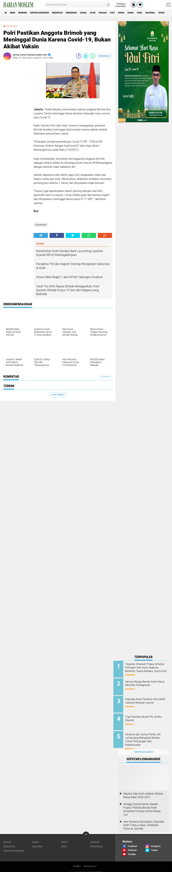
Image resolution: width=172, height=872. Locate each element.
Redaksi (77, 862)
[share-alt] (41, 235)
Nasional (37, 842)
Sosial (93, 12)
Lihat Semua (58, 395)
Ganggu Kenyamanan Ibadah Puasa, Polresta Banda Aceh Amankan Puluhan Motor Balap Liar (142, 805)
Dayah (146, 12)
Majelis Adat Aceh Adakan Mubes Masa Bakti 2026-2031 (143, 791)
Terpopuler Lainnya (143, 748)
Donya (136, 12)
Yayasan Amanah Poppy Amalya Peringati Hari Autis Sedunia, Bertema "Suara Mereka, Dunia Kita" (146, 669)
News (14, 12)
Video (157, 12)
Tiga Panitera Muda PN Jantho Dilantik (144, 716)
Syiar (104, 12)
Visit (126, 12)
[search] (78, 5)
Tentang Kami (90, 862)
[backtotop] (86, 831)
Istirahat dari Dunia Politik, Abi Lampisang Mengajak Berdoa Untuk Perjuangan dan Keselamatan (148, 737)
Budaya (7, 838)
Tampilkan (105, 376)
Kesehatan (64, 12)
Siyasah (115, 12)
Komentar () (104, 56)
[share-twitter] (85, 56)
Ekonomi (25, 12)
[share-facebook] (78, 56)
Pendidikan (80, 12)
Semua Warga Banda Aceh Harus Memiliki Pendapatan (146, 682)
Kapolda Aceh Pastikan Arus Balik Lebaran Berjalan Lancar (147, 699)
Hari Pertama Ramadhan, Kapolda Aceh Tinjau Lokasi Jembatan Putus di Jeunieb (143, 821)
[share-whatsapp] (92, 56)
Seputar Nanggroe (44, 12)
